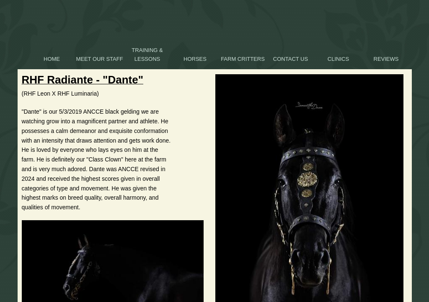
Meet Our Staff (99, 59)
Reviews (386, 59)
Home (52, 59)
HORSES (195, 59)
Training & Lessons (147, 54)
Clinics (338, 59)
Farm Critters (243, 59)
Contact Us (290, 59)
